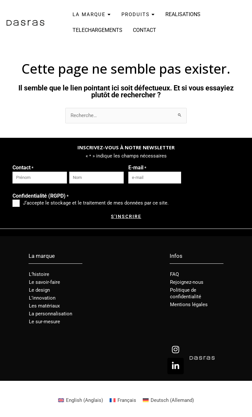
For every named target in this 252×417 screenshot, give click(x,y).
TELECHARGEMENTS (97, 30)
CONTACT (144, 30)
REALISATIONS (182, 14)
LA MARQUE (92, 14)
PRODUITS (138, 14)
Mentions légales (189, 304)
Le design (39, 290)
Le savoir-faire (44, 282)
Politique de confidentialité (185, 293)
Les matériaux (44, 306)
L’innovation (42, 298)
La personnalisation (50, 314)
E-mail (137, 167)
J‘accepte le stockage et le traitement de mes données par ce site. (96, 203)
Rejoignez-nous (186, 282)
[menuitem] (80, 400)
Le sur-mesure (44, 322)
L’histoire (39, 274)
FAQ (174, 274)
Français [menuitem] (126, 400)
